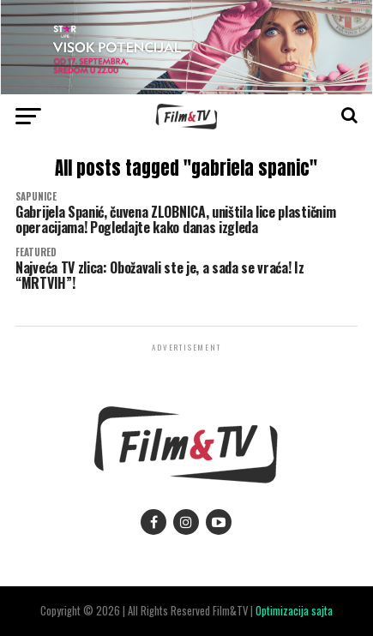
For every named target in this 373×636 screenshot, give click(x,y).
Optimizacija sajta (294, 611)
